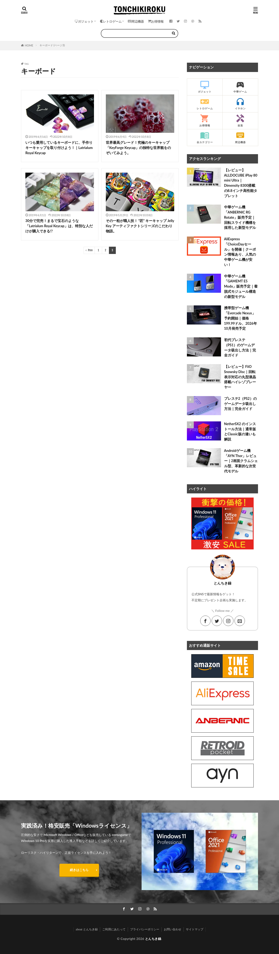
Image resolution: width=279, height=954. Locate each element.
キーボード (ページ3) (52, 45)
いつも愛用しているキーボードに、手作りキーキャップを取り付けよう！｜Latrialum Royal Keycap (59, 147)
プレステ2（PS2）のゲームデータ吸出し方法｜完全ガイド (240, 403)
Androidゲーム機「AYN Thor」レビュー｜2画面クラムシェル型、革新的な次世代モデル (241, 461)
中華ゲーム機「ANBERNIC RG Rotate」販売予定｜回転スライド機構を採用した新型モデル (240, 217)
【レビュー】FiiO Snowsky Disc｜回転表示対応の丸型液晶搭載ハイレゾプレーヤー (240, 377)
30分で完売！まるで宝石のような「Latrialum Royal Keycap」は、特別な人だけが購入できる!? (59, 226)
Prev (90, 250)
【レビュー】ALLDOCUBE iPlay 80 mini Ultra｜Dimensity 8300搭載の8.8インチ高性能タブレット (240, 183)
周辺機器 (136, 21)
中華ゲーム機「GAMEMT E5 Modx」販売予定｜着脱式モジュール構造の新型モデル (241, 286)
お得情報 (156, 21)
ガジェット (84, 21)
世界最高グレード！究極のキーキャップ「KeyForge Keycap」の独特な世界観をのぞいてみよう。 (138, 147)
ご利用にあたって (114, 929)
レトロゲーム (111, 21)
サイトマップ (194, 929)
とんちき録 (153, 939)
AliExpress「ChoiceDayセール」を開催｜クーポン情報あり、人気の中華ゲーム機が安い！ (240, 252)
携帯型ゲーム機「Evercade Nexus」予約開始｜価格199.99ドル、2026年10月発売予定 (240, 318)
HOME (29, 45)
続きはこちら (79, 870)
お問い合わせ (172, 929)
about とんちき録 (87, 929)
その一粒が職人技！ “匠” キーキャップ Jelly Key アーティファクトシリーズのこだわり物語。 (140, 226)
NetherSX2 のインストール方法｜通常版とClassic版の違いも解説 (240, 431)
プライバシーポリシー (144, 929)
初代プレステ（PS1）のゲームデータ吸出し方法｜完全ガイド (240, 347)
